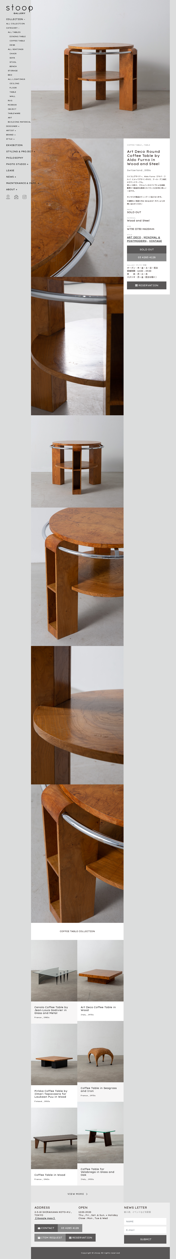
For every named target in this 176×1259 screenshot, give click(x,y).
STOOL (13, 62)
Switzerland (134, 170)
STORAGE (13, 71)
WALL (12, 96)
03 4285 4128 (147, 257)
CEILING (14, 83)
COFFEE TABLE (17, 41)
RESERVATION (148, 285)
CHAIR (13, 53)
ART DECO (134, 237)
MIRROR (12, 105)
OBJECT (12, 109)
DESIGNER (11, 126)
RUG (10, 100)
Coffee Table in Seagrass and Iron (99, 1090)
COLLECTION (14, 19)
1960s (46, 1179)
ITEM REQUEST (51, 1237)
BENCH (13, 66)
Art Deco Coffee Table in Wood (98, 1009)
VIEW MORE (76, 1194)
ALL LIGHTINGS (16, 79)
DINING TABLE (18, 36)
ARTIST (10, 130)
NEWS (10, 177)
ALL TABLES (14, 32)
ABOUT (10, 189)
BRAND (10, 135)
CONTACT (47, 1228)
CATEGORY (11, 28)
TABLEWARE (14, 113)
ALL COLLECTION (15, 24)
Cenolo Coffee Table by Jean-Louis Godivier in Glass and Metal (51, 1010)
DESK (12, 45)
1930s (147, 170)
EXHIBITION (14, 145)
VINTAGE (155, 241)
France (37, 1017)
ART (10, 118)
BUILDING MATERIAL (19, 122)
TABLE (13, 92)
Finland (38, 1101)
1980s (46, 1017)
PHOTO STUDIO (16, 164)
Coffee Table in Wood (49, 1174)
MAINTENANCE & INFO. (21, 183)
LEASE (10, 170)
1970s (91, 1015)
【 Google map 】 (45, 1218)
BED (10, 75)
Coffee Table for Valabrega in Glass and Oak (97, 1172)
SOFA (12, 58)
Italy (83, 1015)
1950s (47, 1101)
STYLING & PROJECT (19, 151)
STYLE (9, 139)
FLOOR (13, 88)
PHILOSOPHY (14, 158)
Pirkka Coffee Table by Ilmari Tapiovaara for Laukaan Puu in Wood (50, 1093)
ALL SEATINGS (15, 49)
